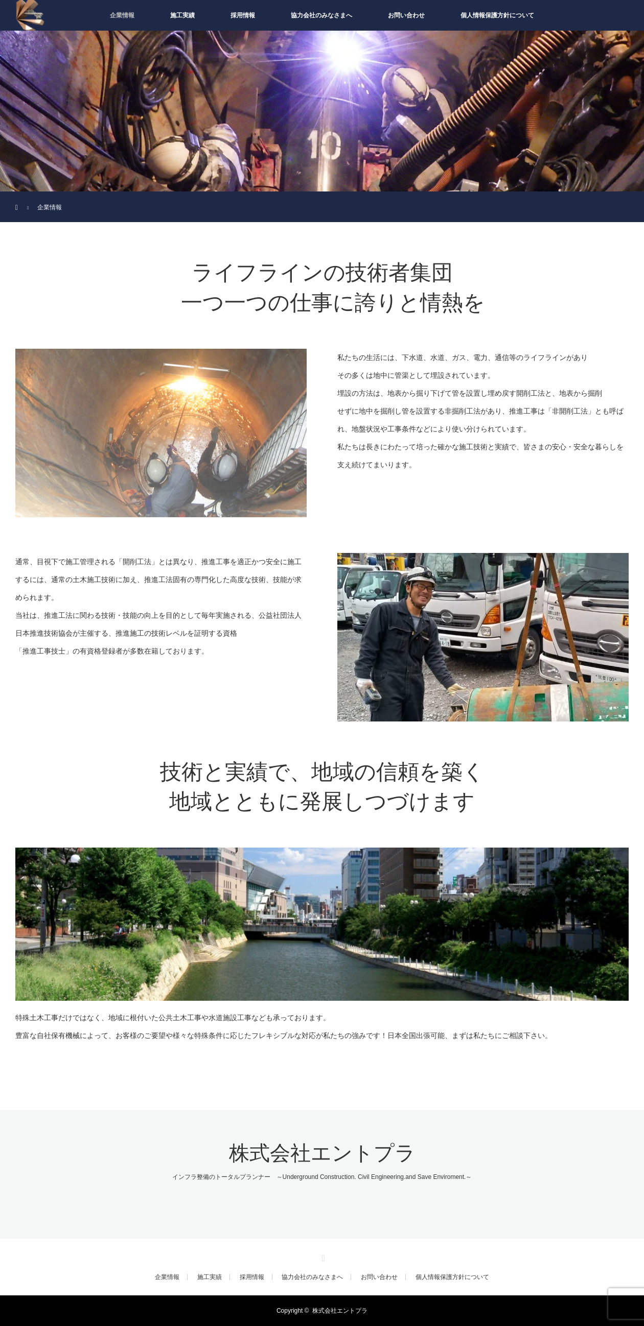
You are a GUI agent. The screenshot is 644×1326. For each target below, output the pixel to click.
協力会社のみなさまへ (321, 15)
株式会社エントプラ (322, 1153)
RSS (322, 1256)
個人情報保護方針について (497, 15)
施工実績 (182, 15)
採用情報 (243, 15)
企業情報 (122, 15)
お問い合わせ (406, 15)
